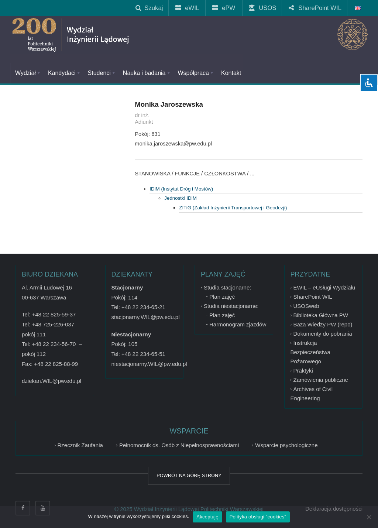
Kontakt (231, 73)
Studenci (102, 73)
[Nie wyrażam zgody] (368, 517)
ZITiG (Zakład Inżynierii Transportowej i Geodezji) (233, 207)
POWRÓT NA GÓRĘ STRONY (189, 475)
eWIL (187, 7)
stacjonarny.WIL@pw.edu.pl (145, 317)
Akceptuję (207, 517)
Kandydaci (64, 73)
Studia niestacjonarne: (231, 306)
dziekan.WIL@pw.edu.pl (51, 381)
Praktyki (303, 370)
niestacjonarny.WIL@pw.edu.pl (149, 364)
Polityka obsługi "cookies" (258, 517)
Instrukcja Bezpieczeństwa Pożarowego (310, 352)
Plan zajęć (222, 297)
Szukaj (149, 7)
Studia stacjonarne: (227, 287)
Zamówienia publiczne (320, 380)
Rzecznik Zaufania (80, 445)
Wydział (28, 73)
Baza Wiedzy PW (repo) (323, 324)
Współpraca (196, 73)
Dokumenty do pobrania (322, 333)
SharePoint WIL (315, 7)
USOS (263, 7)
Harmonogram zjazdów (237, 324)
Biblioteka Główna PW (320, 315)
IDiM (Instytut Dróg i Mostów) (181, 189)
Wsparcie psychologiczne (286, 445)
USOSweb (306, 306)
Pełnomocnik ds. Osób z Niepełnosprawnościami (179, 445)
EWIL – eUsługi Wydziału (324, 287)
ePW (224, 7)
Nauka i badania (147, 73)
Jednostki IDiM (180, 198)
